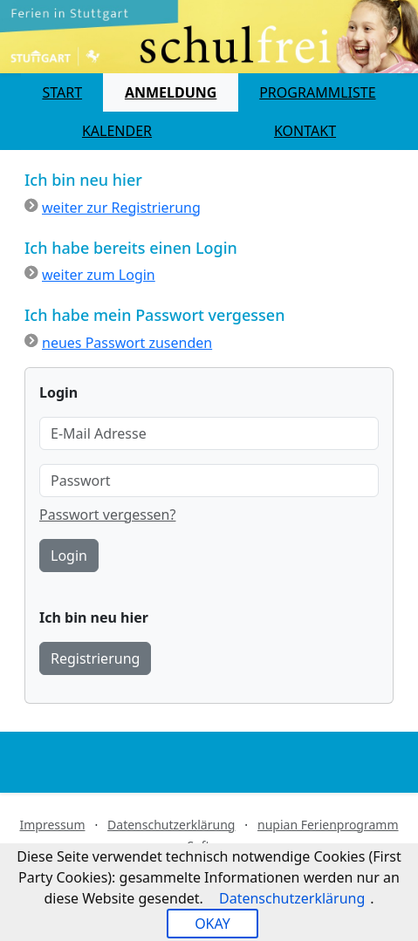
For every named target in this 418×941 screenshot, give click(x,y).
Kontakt (305, 130)
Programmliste (317, 92)
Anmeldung (170, 92)
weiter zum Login (98, 274)
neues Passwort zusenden (127, 342)
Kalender (117, 130)
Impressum (52, 824)
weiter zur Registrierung (121, 207)
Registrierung (95, 658)
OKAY (212, 923)
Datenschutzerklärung (171, 824)
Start (62, 92)
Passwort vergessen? (107, 514)
